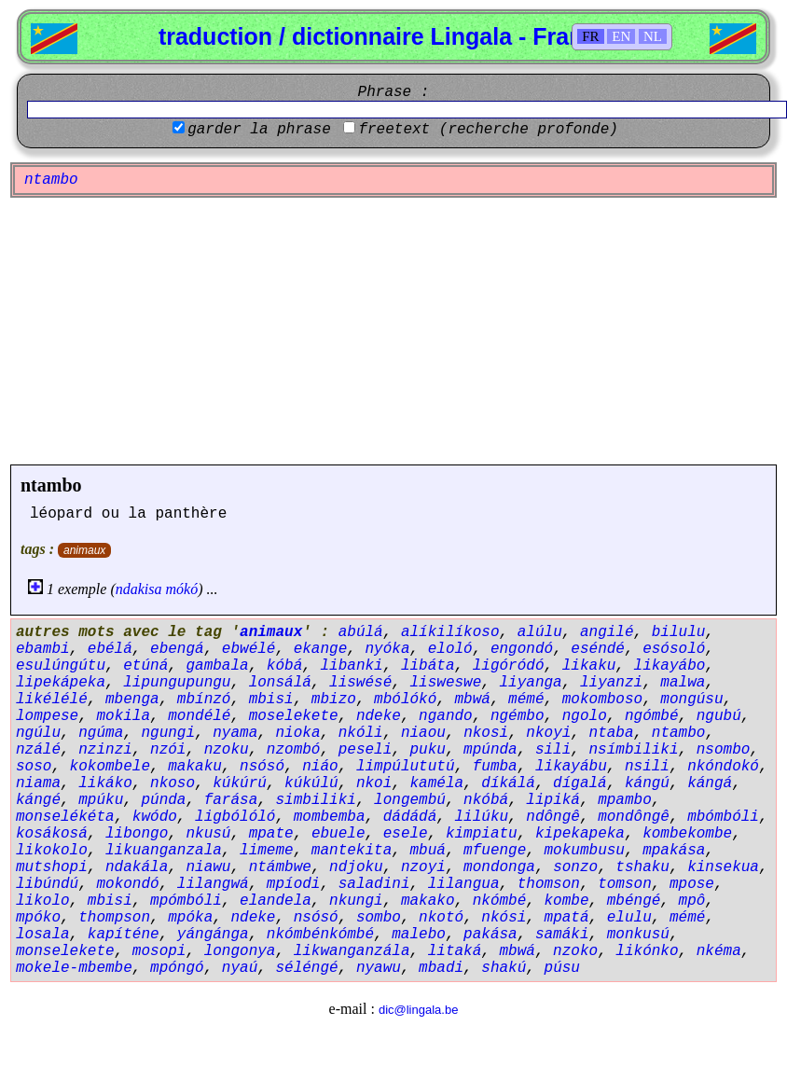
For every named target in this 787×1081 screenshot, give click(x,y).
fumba (495, 766)
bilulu (679, 632)
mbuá (427, 850)
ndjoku (356, 867)
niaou (423, 733)
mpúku (100, 800)
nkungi (356, 901)
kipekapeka (580, 833)
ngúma (100, 733)
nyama (235, 733)
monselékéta (65, 817)
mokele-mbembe (74, 968)
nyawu (378, 968)
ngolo (584, 716)
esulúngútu (60, 666)
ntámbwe (280, 867)
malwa (682, 682)
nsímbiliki (634, 749)
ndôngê (553, 817)
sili (553, 749)
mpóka (190, 917)
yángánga (213, 934)
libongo (136, 833)
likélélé (52, 699)
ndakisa (139, 589)
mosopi (159, 951)
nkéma (719, 951)
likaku (589, 666)
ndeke (378, 716)
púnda (163, 800)
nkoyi (548, 733)
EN (621, 36)
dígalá (580, 783)
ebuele (338, 833)
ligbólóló (235, 817)
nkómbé (500, 901)
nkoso (172, 783)
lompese (47, 716)
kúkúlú (311, 783)
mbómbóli (723, 817)
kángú (647, 783)
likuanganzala (163, 850)
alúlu (540, 632)
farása (231, 800)
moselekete (293, 716)
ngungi (168, 733)
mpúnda (490, 749)
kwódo (154, 817)
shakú (503, 968)
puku (427, 749)
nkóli (360, 733)
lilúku (482, 817)
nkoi (374, 783)
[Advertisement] (393, 331)
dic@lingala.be (418, 1010)
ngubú (719, 716)
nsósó (262, 766)
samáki (562, 934)
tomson (625, 884)
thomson (549, 884)
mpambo (625, 800)
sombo (378, 917)
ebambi (43, 649)
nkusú (208, 833)
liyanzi (611, 682)
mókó (182, 589)
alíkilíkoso (450, 632)
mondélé (199, 716)
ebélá (110, 649)
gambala (217, 666)
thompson (114, 917)
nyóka (387, 649)
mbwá (472, 699)
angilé (607, 632)
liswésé (360, 682)
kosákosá (52, 833)
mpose (692, 884)
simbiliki (315, 800)
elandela (275, 901)
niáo (320, 766)
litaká (455, 951)
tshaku (642, 867)
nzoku (226, 749)
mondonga (499, 867)
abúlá (360, 632)
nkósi (503, 917)
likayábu (571, 766)
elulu (629, 917)
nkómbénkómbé (320, 934)
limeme (267, 850)
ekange (321, 649)
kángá (709, 783)
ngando (446, 716)
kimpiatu (482, 833)
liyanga (531, 682)
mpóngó (177, 968)
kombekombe (687, 833)
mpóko (38, 917)
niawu (208, 867)
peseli (365, 749)
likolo (43, 901)
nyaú (239, 968)
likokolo (52, 850)
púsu (562, 968)
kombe (567, 901)
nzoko (575, 951)
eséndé (598, 649)
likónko (646, 951)
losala (43, 934)
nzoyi (423, 867)
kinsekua (723, 867)
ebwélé (249, 649)
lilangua (464, 884)
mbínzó (204, 699)
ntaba (611, 733)
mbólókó (405, 699)
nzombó (294, 749)
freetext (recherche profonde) (487, 129)
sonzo (575, 867)
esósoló (673, 649)
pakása (490, 934)
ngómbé (652, 716)
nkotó (441, 917)
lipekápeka (60, 682)
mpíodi (294, 884)
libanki (351, 666)
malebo (419, 934)
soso (33, 766)
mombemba (330, 817)
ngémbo (517, 716)
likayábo (670, 666)
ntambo (51, 485)
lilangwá (213, 884)
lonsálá (280, 682)
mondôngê (634, 817)
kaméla (436, 783)
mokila (123, 716)
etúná (145, 666)
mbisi (271, 699)
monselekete (65, 951)
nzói (168, 749)
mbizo (333, 699)
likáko (105, 783)
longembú (410, 800)
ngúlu (38, 733)
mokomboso (602, 699)
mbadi (441, 968)
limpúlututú (405, 766)
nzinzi (105, 749)
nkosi (485, 733)
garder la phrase (259, 129)
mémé (526, 699)
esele (405, 833)
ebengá (177, 649)
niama (38, 783)
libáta (428, 666)
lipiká (553, 800)
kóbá (284, 666)
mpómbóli (186, 901)
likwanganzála (352, 951)
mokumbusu (585, 850)
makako (428, 901)
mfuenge (494, 850)
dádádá (410, 817)
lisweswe (445, 682)
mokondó (127, 884)
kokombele (110, 766)
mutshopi (52, 867)
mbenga (132, 699)
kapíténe (123, 934)
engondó (521, 649)
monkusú (638, 934)
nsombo (724, 749)
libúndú (47, 884)
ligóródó (509, 666)
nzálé (38, 749)
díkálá (508, 783)
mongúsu (691, 699)
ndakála (136, 867)
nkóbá (485, 800)
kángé (38, 800)
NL (652, 36)
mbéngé (634, 901)
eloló (450, 649)
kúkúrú (240, 783)
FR (590, 36)
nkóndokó (723, 766)
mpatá (567, 917)
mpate (271, 833)
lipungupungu (176, 682)
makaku (195, 766)
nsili (647, 766)
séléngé (306, 968)
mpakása (673, 850)
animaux (84, 550)
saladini (374, 884)
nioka (297, 733)
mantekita (351, 850)
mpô (692, 901)
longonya (240, 951)
